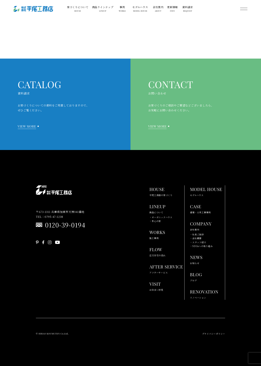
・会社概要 (196, 238)
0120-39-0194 (65, 224)
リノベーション (204, 293)
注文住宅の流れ (157, 251)
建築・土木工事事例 (200, 208)
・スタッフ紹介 (198, 242)
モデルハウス (140, 9)
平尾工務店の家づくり (161, 191)
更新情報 (172, 9)
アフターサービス (166, 268)
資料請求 (187, 9)
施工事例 (157, 234)
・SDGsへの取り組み (201, 246)
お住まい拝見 (156, 285)
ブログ (196, 276)
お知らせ (196, 259)
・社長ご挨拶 (197, 234)
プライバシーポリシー (213, 333)
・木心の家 (155, 221)
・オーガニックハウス (160, 217)
